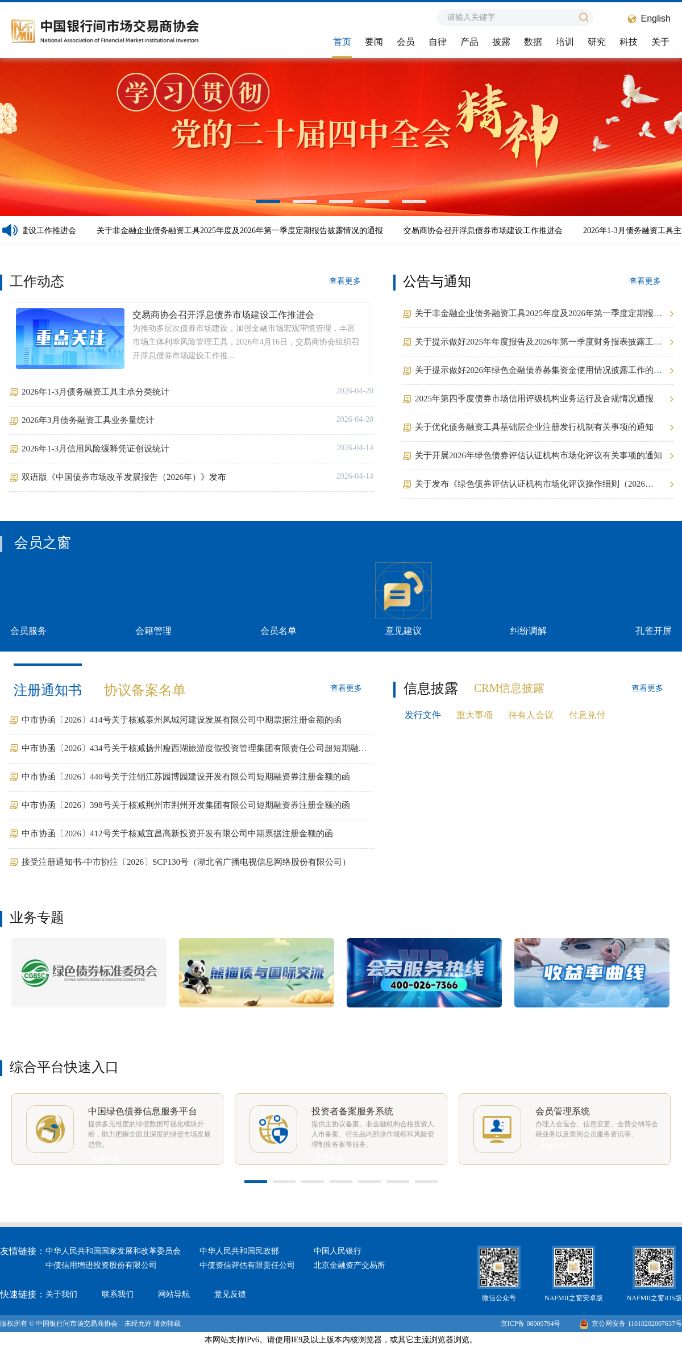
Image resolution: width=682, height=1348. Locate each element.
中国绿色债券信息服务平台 (142, 1111)
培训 (565, 42)
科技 (628, 42)
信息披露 (431, 688)
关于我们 (61, 1294)
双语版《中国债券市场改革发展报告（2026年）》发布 (124, 477)
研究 (597, 42)
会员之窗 (42, 542)
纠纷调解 (528, 599)
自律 (438, 42)
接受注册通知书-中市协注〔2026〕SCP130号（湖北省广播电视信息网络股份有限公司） (186, 861)
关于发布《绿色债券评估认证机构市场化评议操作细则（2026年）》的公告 (530, 485)
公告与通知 (437, 281)
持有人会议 (531, 715)
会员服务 (28, 599)
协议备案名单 (145, 690)
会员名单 (278, 599)
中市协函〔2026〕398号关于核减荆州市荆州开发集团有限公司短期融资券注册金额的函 (186, 805)
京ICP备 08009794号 (531, 1324)
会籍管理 (153, 599)
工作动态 (37, 281)
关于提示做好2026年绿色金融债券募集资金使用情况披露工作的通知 (538, 372)
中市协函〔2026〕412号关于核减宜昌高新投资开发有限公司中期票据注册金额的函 (177, 833)
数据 (533, 42)
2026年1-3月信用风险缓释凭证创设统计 (95, 448)
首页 (342, 42)
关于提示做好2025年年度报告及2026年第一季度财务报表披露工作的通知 (538, 343)
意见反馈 (230, 1294)
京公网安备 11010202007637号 (631, 1324)
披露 (501, 42)
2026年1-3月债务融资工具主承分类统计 (95, 391)
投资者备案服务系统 (352, 1111)
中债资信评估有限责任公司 (247, 1265)
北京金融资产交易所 (349, 1265)
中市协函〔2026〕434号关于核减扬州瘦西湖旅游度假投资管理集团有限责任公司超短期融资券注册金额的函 (194, 750)
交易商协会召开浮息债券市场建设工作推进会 (485, 230)
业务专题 (37, 917)
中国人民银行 (337, 1251)
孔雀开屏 (653, 599)
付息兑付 (587, 715)
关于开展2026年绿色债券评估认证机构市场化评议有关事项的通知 (538, 455)
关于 (660, 42)
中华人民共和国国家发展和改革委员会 (113, 1251)
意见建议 (403, 599)
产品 (469, 42)
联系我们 (118, 1294)
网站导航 (174, 1294)
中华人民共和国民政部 (239, 1251)
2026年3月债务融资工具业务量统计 (88, 420)
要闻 (374, 42)
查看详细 (105, 1158)
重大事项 (474, 715)
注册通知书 (48, 690)
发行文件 (423, 715)
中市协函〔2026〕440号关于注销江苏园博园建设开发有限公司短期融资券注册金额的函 (186, 776)
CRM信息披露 (509, 688)
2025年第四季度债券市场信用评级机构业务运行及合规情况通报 (534, 398)
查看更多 (345, 281)
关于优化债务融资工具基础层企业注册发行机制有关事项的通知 (534, 427)
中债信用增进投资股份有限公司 (101, 1265)
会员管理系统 (562, 1111)
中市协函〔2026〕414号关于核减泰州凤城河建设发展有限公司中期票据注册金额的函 (182, 719)
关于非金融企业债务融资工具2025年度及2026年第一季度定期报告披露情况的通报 (242, 230)
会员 (406, 42)
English (656, 18)
